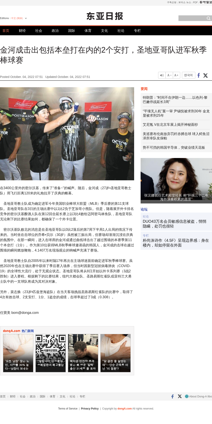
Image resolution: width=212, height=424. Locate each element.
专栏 (137, 30)
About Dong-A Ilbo (198, 396)
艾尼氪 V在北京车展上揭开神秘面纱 (170, 124)
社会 (38, 30)
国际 (71, 30)
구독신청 (172, 2)
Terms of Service (67, 408)
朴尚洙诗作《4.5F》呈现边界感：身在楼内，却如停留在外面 (176, 242)
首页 (5, 30)
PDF (195, 2)
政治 (55, 30)
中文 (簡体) (17, 18)
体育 (88, 30)
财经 (22, 30)
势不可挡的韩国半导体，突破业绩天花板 (174, 147)
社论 (120, 30)
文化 (104, 30)
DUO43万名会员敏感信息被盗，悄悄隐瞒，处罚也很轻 (174, 223)
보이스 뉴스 (184, 2)
